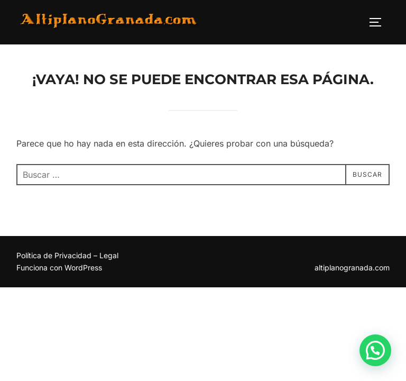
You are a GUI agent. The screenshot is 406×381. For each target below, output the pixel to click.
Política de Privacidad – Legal (67, 255)
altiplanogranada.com (352, 268)
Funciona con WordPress (59, 268)
